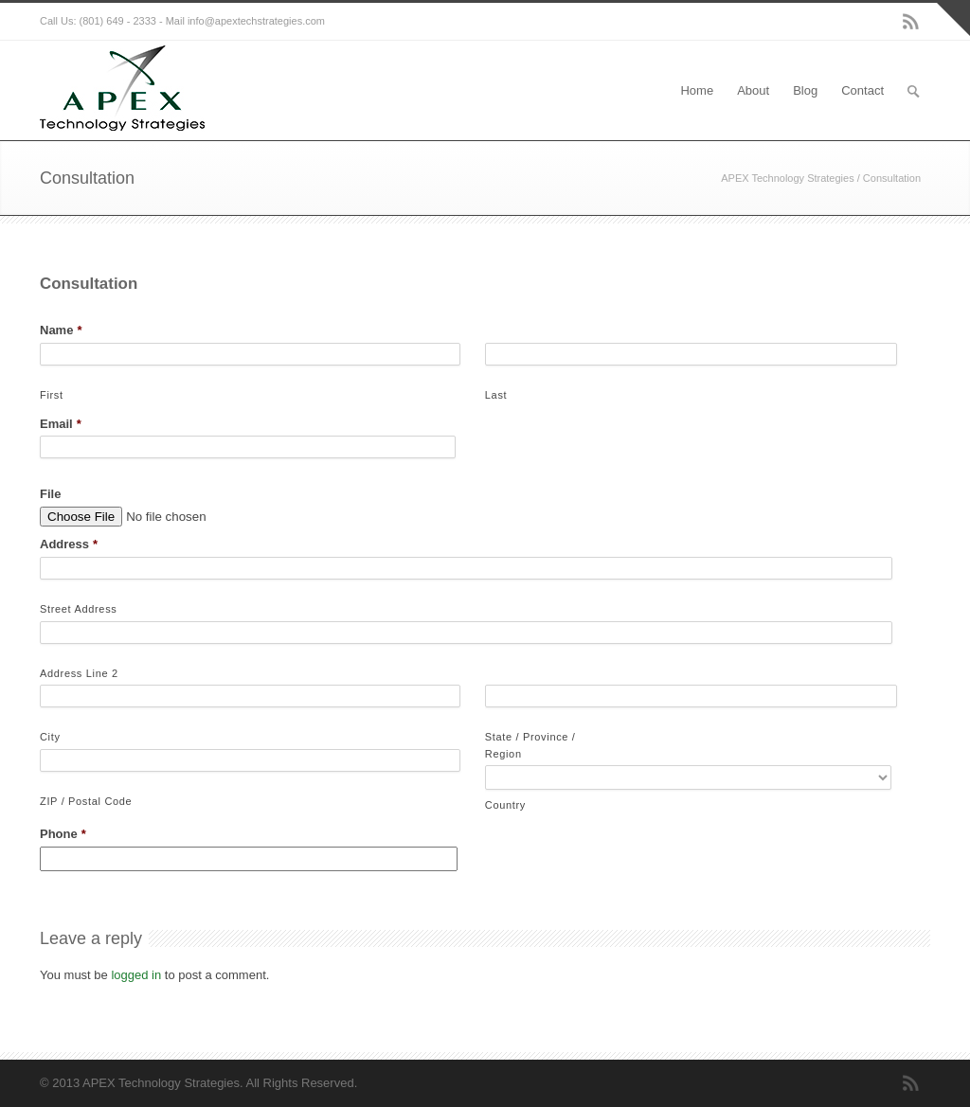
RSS (911, 22)
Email (60, 424)
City (50, 736)
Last (496, 395)
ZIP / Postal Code (86, 801)
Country (505, 805)
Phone (63, 834)
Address (69, 544)
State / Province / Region (530, 745)
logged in (136, 975)
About (753, 90)
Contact (862, 90)
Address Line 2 (79, 673)
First (51, 395)
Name (60, 330)
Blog (805, 90)
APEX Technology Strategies (787, 178)
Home (696, 90)
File (50, 494)
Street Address (78, 609)
